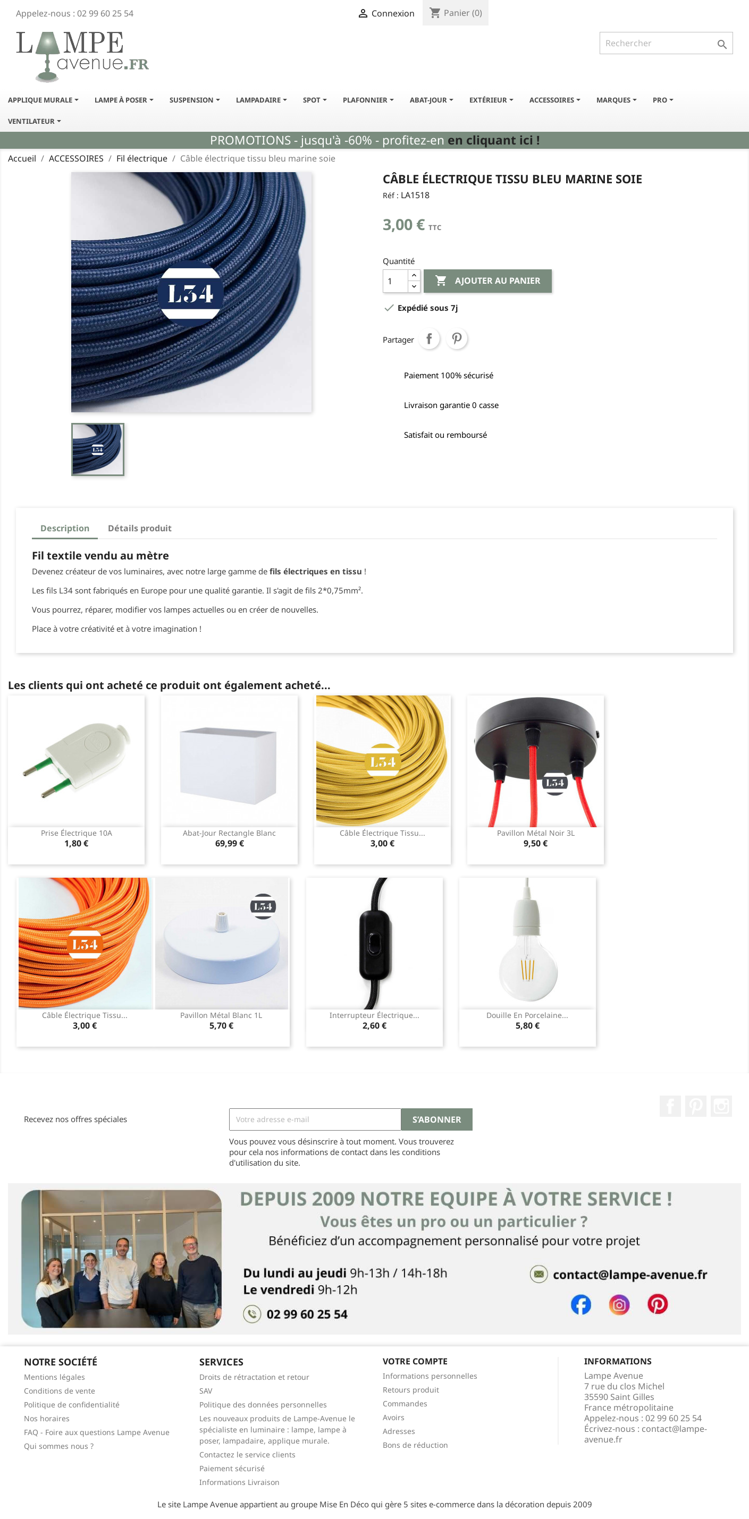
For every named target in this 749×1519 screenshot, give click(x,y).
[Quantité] (395, 281)
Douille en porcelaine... (527, 1015)
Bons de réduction (415, 1445)
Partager (429, 338)
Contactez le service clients (247, 1454)
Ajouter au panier (488, 281)
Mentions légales (54, 1377)
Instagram (721, 1106)
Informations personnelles (430, 1376)
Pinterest (456, 338)
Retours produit (411, 1390)
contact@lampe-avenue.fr (645, 1434)
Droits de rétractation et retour (254, 1377)
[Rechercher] (666, 43)
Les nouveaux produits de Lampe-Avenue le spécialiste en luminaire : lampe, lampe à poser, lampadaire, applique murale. (277, 1429)
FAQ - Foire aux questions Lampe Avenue (97, 1432)
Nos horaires (47, 1418)
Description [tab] (64, 528)
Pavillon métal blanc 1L (221, 1015)
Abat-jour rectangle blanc (229, 833)
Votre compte (415, 1361)
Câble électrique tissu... (382, 833)
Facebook (670, 1106)
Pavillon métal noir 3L (536, 833)
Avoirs (394, 1417)
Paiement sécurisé (232, 1468)
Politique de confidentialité (72, 1404)
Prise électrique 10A (76, 833)
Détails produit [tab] (140, 528)
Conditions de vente (59, 1391)
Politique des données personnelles (263, 1404)
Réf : (391, 195)
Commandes (405, 1403)
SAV (205, 1391)
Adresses (399, 1431)
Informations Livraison (239, 1482)
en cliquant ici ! (494, 140)
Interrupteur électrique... (374, 1015)
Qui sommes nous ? (59, 1446)
